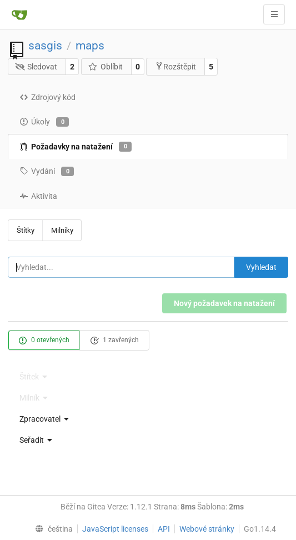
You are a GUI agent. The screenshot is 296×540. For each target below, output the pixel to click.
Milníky (62, 230)
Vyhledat (261, 267)
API (164, 528)
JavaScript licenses (115, 528)
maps (90, 45)
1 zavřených (114, 340)
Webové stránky (206, 528)
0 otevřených (43, 340)
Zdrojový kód (47, 97)
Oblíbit (105, 66)
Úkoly (44, 122)
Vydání (46, 172)
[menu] (148, 419)
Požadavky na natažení (75, 147)
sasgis (45, 45)
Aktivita (38, 196)
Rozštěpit (175, 66)
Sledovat (36, 66)
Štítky (25, 230)
